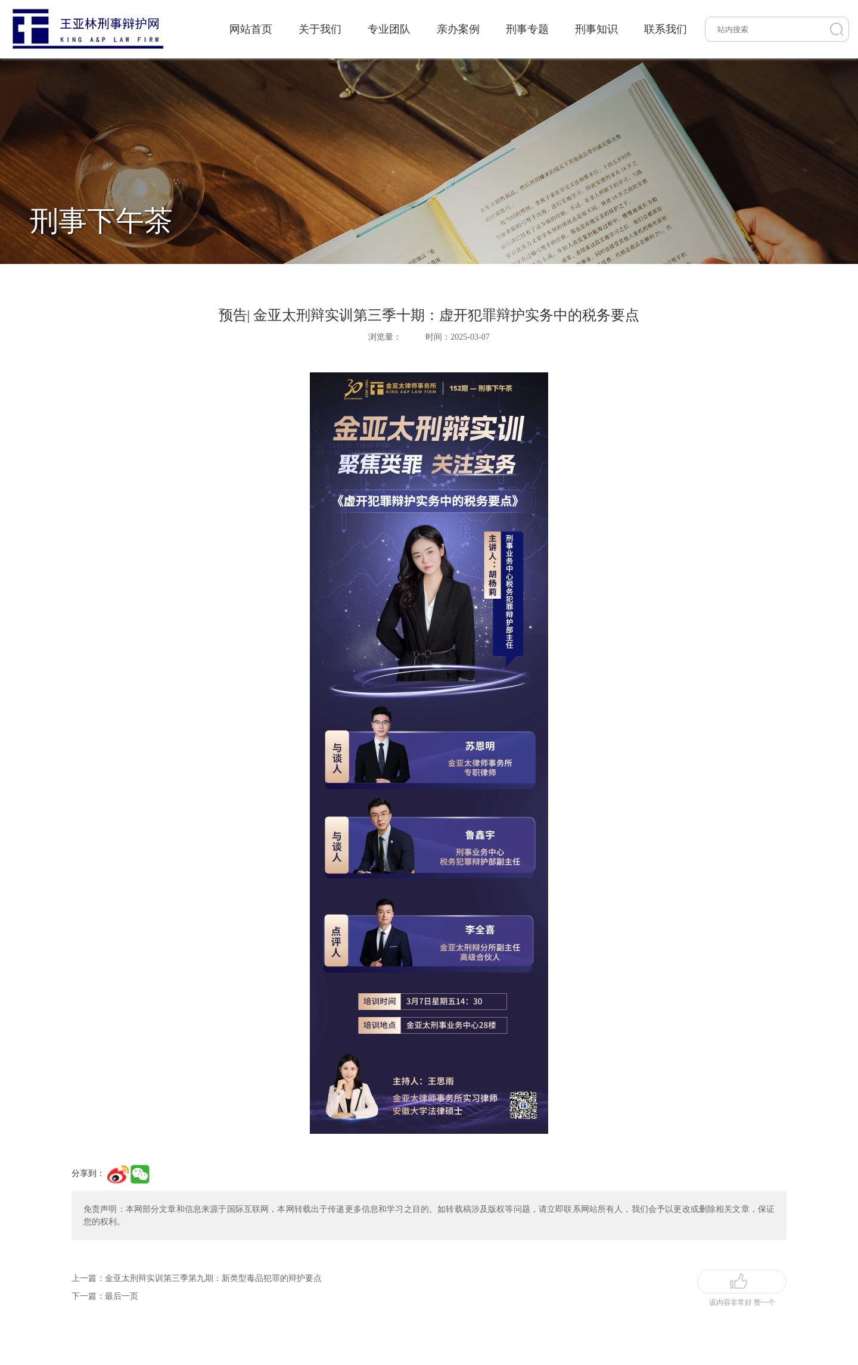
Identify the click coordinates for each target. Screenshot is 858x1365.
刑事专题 (527, 29)
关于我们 (320, 29)
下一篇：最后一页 (105, 1296)
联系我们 (665, 29)
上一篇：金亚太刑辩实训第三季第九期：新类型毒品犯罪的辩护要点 (197, 1278)
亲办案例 (458, 29)
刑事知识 (596, 29)
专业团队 (389, 29)
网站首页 (250, 29)
